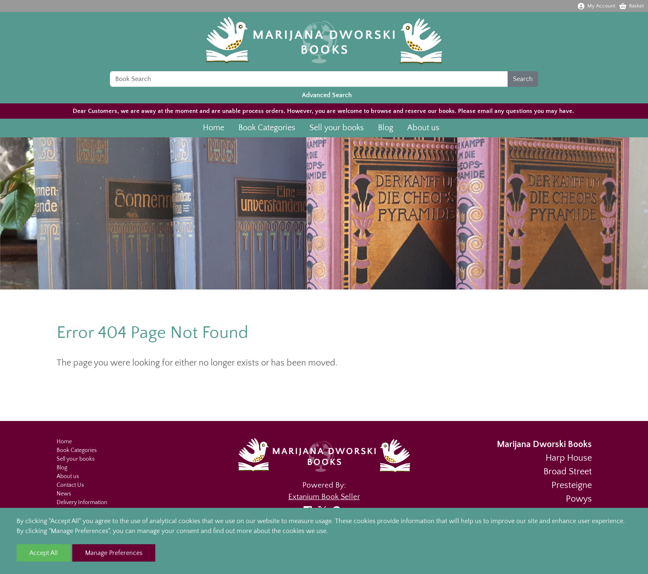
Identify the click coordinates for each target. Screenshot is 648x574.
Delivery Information (82, 502)
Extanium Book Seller (324, 497)
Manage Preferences (113, 553)
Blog (385, 130)
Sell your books (336, 130)
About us (423, 130)
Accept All (43, 553)
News (64, 493)
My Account (596, 6)
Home (213, 130)
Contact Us (70, 485)
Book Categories (266, 130)
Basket (631, 6)
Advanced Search (327, 98)
